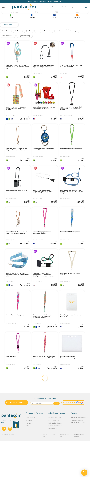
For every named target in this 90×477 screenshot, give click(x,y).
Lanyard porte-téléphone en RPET (17, 205)
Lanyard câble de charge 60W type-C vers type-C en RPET (44, 67)
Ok (56, 440)
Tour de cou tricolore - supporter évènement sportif (69, 67)
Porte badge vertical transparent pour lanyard (71, 343)
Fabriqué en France (55, 459)
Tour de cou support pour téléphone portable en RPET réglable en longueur (44, 206)
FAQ (36, 12)
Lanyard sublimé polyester (17, 343)
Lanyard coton (12, 389)
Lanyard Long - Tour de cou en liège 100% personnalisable (17, 159)
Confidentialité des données (79, 471)
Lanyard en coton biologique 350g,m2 (68, 297)
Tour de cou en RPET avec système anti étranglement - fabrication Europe (44, 344)
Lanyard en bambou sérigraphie (68, 159)
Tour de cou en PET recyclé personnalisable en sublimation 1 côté (17, 298)
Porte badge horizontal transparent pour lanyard (71, 390)
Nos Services (14, 12)
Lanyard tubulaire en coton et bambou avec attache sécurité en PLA (17, 67)
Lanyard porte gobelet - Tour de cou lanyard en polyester (43, 113)
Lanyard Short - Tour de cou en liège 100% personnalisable (17, 252)
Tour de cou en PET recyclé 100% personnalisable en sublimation (44, 390)
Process (29, 457)
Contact (76, 12)
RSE (56, 12)
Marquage (29, 459)
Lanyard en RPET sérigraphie (67, 251)
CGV (49, 471)
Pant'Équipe (30, 454)
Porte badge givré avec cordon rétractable (43, 159)
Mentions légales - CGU (60, 471)
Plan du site (40, 471)
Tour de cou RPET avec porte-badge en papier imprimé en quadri (15, 113)
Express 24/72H (53, 457)
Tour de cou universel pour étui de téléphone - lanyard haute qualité (71, 113)
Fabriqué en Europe (55, 462)
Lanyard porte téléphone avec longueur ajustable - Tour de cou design (71, 206)
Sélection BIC (53, 465)
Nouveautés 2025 (54, 454)
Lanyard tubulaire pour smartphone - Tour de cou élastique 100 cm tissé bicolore (44, 299)
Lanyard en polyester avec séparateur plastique (44, 251)
